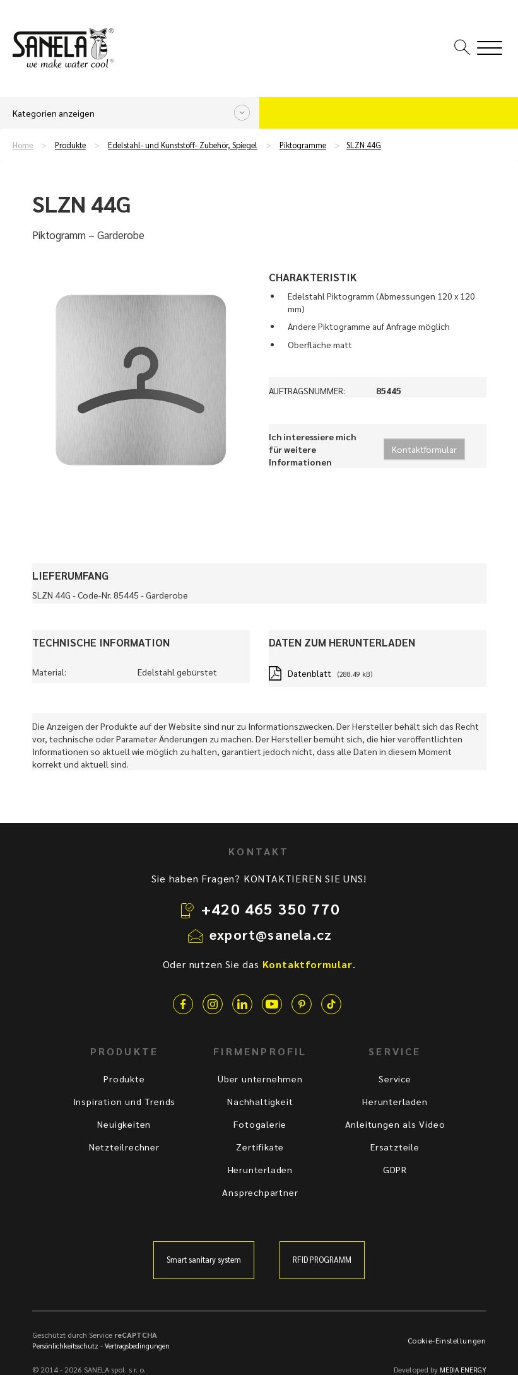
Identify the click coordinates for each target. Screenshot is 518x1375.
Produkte (70, 145)
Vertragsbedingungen (137, 1345)
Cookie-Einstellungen (447, 1340)
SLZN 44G (363, 145)
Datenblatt (309, 673)
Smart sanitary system (204, 1260)
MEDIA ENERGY (463, 1369)
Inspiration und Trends (124, 1101)
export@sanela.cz (270, 934)
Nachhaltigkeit (260, 1101)
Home (23, 145)
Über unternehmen (260, 1078)
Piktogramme (303, 145)
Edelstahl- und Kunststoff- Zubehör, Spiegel (182, 145)
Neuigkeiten (124, 1124)
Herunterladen (260, 1169)
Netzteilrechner (124, 1146)
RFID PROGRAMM (322, 1260)
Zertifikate (260, 1146)
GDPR (395, 1169)
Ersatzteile (395, 1146)
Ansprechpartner (260, 1192)
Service (395, 1078)
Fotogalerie (259, 1124)
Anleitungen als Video (395, 1124)
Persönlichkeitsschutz (65, 1345)
